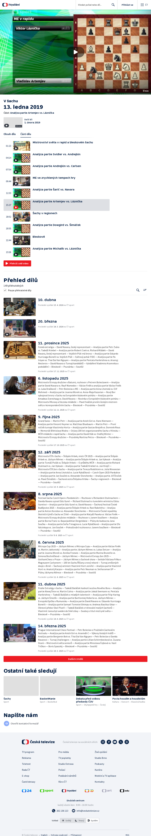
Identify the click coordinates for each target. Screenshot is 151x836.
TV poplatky (64, 757)
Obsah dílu (10, 134)
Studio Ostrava (65, 763)
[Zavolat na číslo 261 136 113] (60, 810)
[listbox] (79, 820)
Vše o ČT (62, 781)
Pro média (63, 751)
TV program (28, 751)
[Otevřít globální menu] (144, 5)
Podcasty (99, 763)
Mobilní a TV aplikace (105, 775)
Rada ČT (26, 769)
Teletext (26, 763)
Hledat (112, 6)
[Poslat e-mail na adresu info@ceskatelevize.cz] (85, 810)
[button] (75, 52)
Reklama (26, 757)
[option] (66, 820)
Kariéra (98, 769)
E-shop (25, 775)
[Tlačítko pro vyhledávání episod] (138, 290)
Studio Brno (101, 757)
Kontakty (99, 781)
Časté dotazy (28, 781)
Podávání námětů (67, 775)
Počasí (61, 769)
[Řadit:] (145, 289)
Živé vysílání (101, 751)
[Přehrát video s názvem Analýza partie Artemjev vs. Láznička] (75, 52)
